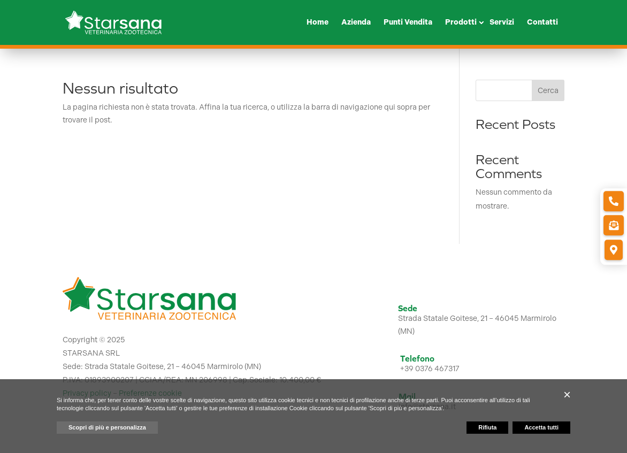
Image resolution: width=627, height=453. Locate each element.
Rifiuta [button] (487, 427)
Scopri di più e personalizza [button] (107, 427)
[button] (567, 395)
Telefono (417, 358)
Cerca (548, 90)
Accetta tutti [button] (541, 427)
